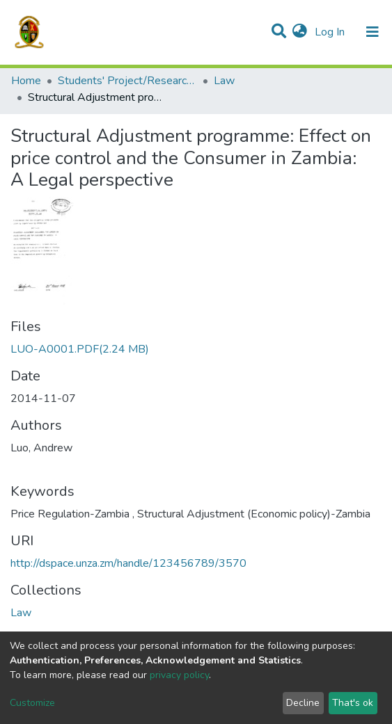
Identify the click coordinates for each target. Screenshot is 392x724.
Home (26, 80)
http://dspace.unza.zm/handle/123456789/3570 (128, 563)
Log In (331, 32)
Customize (32, 702)
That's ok (352, 702)
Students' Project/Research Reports (127, 80)
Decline (303, 702)
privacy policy (179, 675)
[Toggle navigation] (372, 32)
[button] (300, 32)
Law (224, 80)
